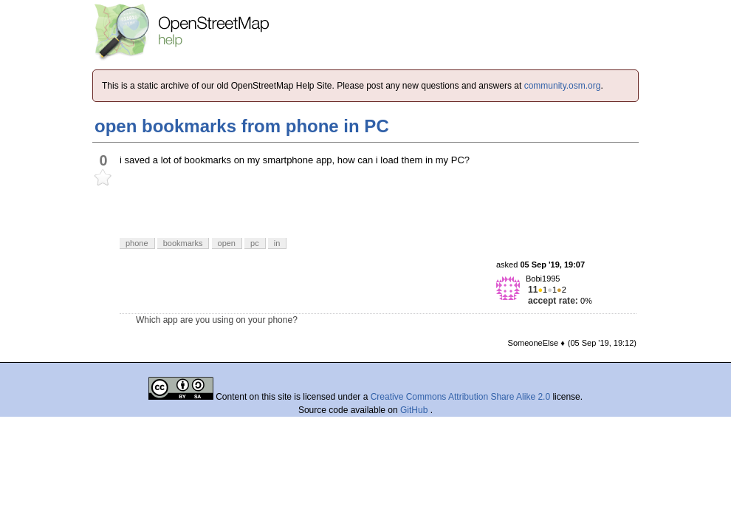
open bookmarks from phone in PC (242, 126)
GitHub (415, 410)
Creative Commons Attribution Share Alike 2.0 (460, 397)
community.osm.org (562, 86)
